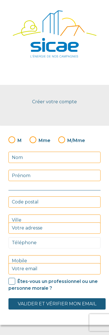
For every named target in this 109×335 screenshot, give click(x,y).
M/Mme (76, 140)
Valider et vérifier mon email (57, 303)
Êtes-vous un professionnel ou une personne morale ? (53, 285)
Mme (44, 140)
